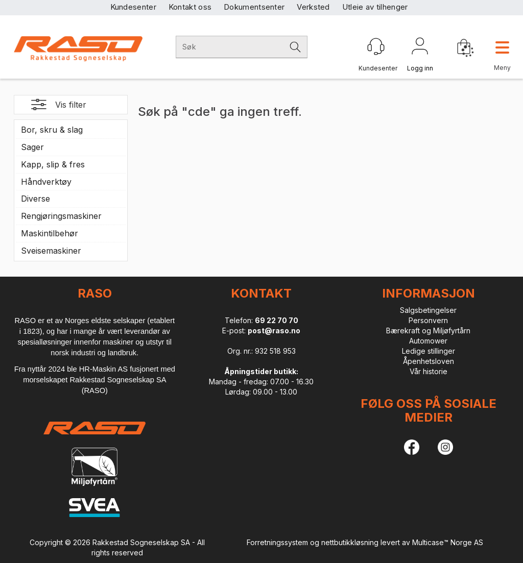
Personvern (428, 320)
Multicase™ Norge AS (447, 542)
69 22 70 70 (276, 320)
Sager (32, 147)
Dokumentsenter (254, 7)
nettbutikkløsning (349, 542)
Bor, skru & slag (52, 130)
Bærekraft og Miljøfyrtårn (428, 330)
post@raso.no (274, 330)
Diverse (35, 198)
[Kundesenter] (376, 46)
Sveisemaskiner (51, 251)
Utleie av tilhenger (375, 7)
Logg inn (420, 48)
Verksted (313, 7)
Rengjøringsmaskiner (61, 216)
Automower (428, 340)
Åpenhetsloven (428, 361)
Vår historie (428, 371)
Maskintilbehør (49, 233)
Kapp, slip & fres (53, 164)
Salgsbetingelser (428, 310)
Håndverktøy (46, 182)
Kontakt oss (190, 7)
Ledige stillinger (428, 351)
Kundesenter (133, 7)
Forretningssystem (277, 542)
